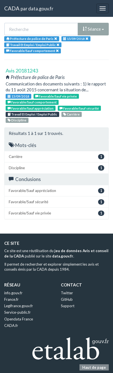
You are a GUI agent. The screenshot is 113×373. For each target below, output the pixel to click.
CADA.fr (11, 325)
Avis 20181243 (22, 70)
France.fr (11, 299)
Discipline (17, 120)
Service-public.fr (17, 312)
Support (67, 306)
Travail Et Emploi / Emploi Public (32, 114)
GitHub (67, 299)
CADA (11, 8)
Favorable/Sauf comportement (32, 102)
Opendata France (18, 319)
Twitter (67, 293)
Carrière (71, 114)
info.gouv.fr (13, 293)
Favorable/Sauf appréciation (31, 108)
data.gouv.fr (40, 8)
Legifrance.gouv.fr (18, 306)
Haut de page (94, 367)
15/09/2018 (18, 96)
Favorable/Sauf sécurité (79, 108)
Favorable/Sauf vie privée (56, 96)
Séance (93, 28)
